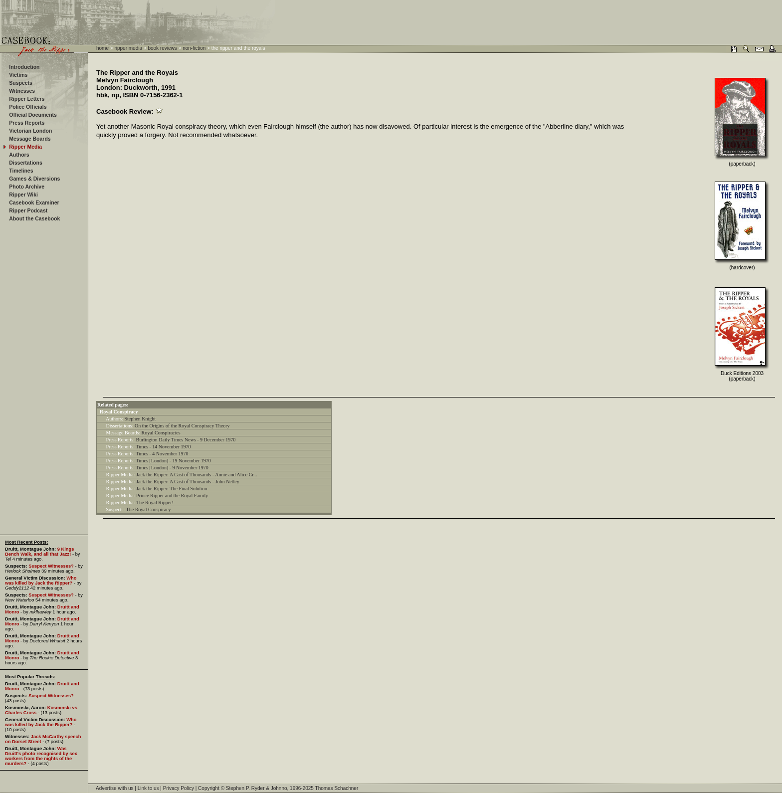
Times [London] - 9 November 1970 (172, 467)
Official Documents (33, 115)
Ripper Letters (26, 99)
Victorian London (30, 131)
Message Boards (29, 139)
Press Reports (26, 123)
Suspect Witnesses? (51, 566)
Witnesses (22, 91)
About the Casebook (34, 218)
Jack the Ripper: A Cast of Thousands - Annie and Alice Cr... (196, 474)
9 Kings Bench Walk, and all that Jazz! (39, 552)
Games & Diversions (34, 179)
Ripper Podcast (28, 210)
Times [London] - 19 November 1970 (173, 460)
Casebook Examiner (34, 202)
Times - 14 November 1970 (163, 446)
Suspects (20, 83)
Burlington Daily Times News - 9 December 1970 (186, 439)
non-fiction (194, 48)
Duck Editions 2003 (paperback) (742, 376)
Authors (19, 155)
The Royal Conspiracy (148, 509)
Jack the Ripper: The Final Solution (171, 488)
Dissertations (25, 163)
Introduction (24, 67)
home (102, 48)
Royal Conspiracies (161, 432)
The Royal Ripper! (155, 502)
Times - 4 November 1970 (162, 453)
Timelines (21, 171)
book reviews (162, 48)
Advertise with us (115, 788)
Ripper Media (25, 147)
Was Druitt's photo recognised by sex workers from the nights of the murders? (41, 756)
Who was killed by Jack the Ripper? (40, 581)
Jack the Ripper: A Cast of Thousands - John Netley (187, 481)
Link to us (148, 788)
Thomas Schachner (337, 788)
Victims (18, 75)
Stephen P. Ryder (245, 788)
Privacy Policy (178, 788)
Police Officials (27, 107)
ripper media (128, 48)
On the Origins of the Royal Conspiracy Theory (182, 425)
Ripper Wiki (23, 195)
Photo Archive (26, 187)
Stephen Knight (140, 418)
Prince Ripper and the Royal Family (172, 495)
